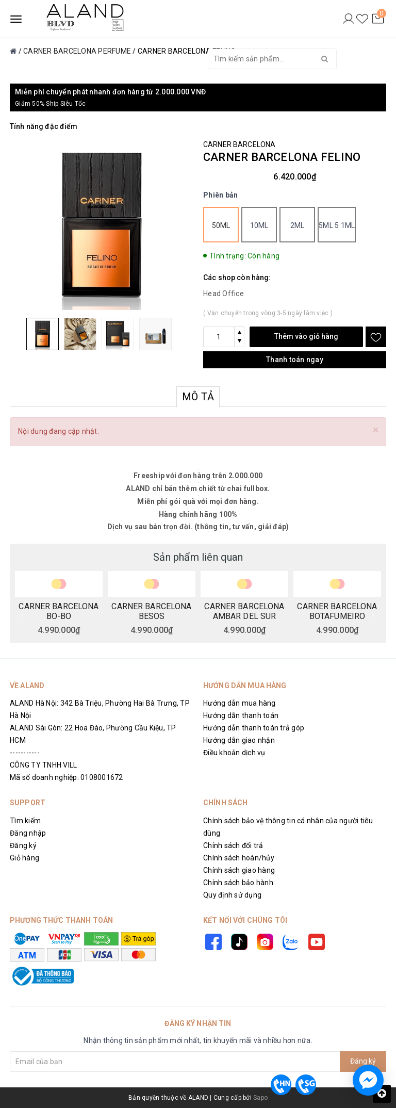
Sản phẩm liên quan (198, 557)
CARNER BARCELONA (239, 144)
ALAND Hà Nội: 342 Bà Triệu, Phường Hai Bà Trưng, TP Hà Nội (100, 709)
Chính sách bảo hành (238, 882)
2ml (297, 225)
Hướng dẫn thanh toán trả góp (253, 728)
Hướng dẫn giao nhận (239, 740)
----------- (25, 752)
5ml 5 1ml (337, 225)
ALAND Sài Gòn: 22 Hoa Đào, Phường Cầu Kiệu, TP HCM (93, 734)
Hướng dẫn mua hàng (239, 703)
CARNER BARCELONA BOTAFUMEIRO (337, 611)
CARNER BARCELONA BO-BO (58, 611)
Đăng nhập (28, 833)
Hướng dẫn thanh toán (240, 715)
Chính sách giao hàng (239, 870)
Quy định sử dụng (232, 895)
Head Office (223, 293)
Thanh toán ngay (294, 359)
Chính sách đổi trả (233, 845)
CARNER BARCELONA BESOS (151, 611)
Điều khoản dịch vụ (234, 752)
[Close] (375, 430)
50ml (221, 225)
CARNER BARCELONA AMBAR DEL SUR (244, 611)
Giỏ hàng (24, 858)
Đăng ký (23, 845)
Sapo (260, 1097)
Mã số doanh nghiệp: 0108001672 (66, 777)
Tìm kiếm (25, 821)
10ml (259, 225)
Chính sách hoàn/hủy (238, 858)
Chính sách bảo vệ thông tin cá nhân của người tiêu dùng (288, 827)
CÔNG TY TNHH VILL (43, 765)
